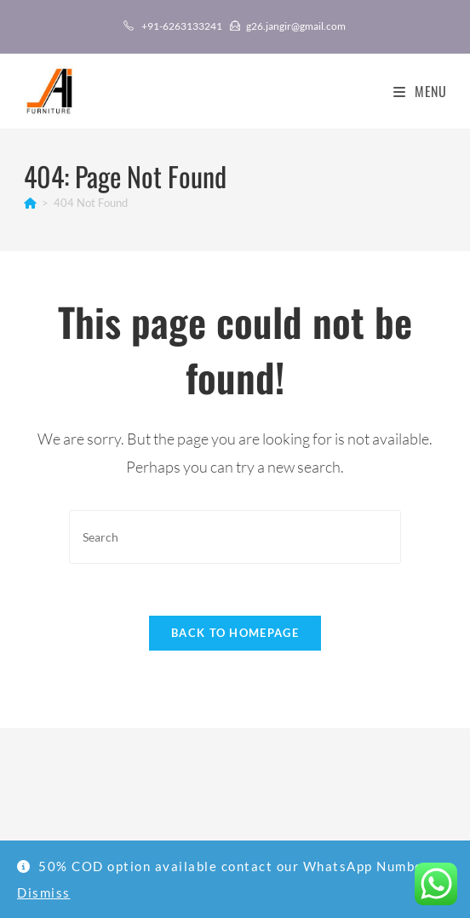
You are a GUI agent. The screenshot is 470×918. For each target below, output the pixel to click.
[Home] (30, 202)
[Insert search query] (235, 537)
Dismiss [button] (44, 892)
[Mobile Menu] (414, 91)
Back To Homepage (235, 633)
